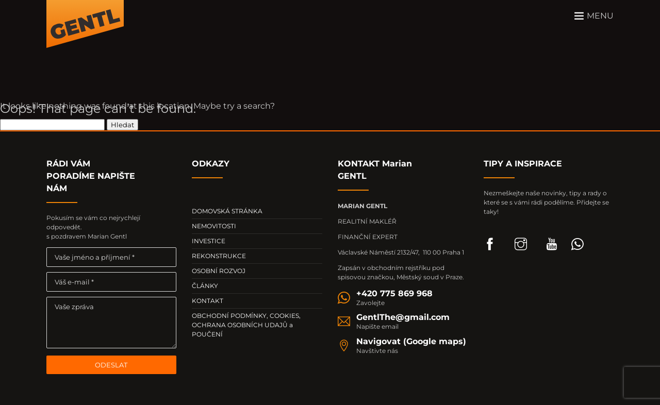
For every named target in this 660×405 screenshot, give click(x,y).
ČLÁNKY (205, 286)
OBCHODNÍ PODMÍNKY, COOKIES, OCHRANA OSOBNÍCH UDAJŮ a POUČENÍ (246, 325)
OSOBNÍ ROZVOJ (218, 271)
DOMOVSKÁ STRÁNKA (227, 211)
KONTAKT (207, 301)
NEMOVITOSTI (214, 226)
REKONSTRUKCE (219, 256)
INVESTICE (208, 241)
